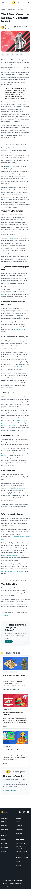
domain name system (19, 329)
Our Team (19, 826)
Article (3, 9)
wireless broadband (12, 555)
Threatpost (4, 615)
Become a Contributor (19, 847)
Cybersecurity (11, 9)
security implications (10, 238)
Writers (3, 851)
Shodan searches (19, 488)
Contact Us (19, 865)
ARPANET (8, 166)
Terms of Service (7, 887)
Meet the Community (22, 843)
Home (3, 839)
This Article (20, 9)
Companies (4, 847)
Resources (4, 829)
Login (18, 861)
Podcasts (4, 826)
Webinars (4, 822)
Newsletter (19, 829)
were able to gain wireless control (12, 571)
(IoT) (17, 60)
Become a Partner (22, 851)
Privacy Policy (19, 883)
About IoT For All (21, 822)
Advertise (19, 833)
